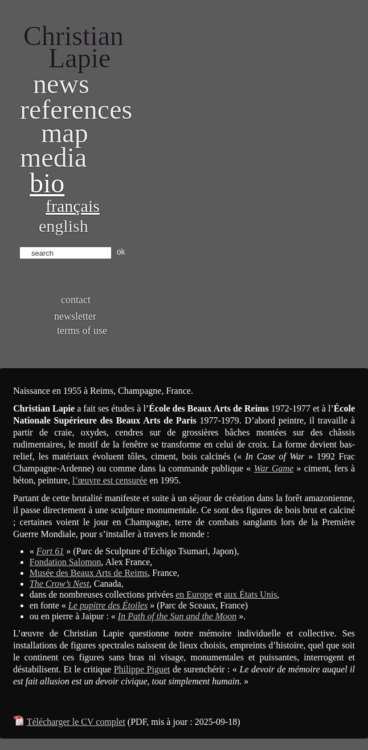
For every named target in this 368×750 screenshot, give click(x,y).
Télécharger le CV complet (76, 722)
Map (64, 133)
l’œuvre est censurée (110, 480)
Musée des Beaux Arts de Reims (89, 573)
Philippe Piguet (142, 669)
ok (121, 251)
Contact (76, 299)
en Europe (193, 594)
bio (47, 183)
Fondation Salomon (65, 562)
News (61, 83)
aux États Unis (250, 594)
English (63, 225)
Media (53, 157)
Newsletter (75, 316)
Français (73, 205)
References (76, 109)
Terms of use (82, 330)
